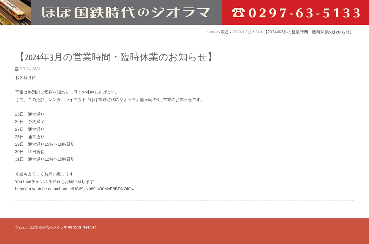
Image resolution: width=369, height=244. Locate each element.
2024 (237, 31)
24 (257, 31)
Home (210, 31)
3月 (248, 31)
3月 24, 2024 (30, 69)
